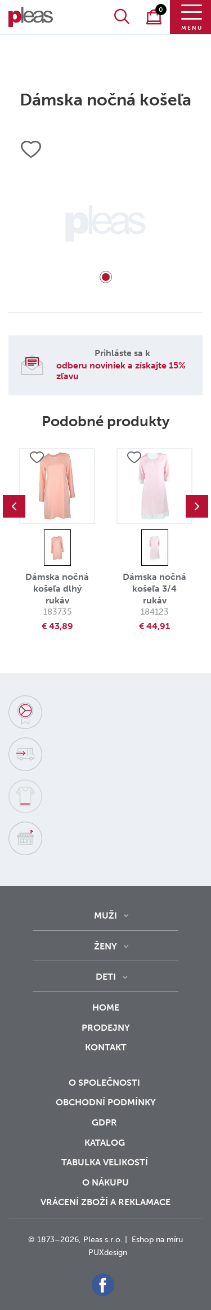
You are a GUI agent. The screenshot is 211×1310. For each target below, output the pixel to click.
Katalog (105, 1142)
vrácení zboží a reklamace (105, 1202)
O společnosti (105, 1082)
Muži (105, 915)
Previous (14, 506)
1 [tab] (106, 277)
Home (105, 1007)
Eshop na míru (157, 1239)
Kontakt (106, 1055)
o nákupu (105, 1182)
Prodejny (106, 1027)
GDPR (105, 1122)
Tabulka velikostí (105, 1162)
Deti (106, 976)
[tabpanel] (105, 223)
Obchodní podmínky (106, 1102)
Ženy (105, 946)
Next (197, 506)
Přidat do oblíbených (36, 457)
